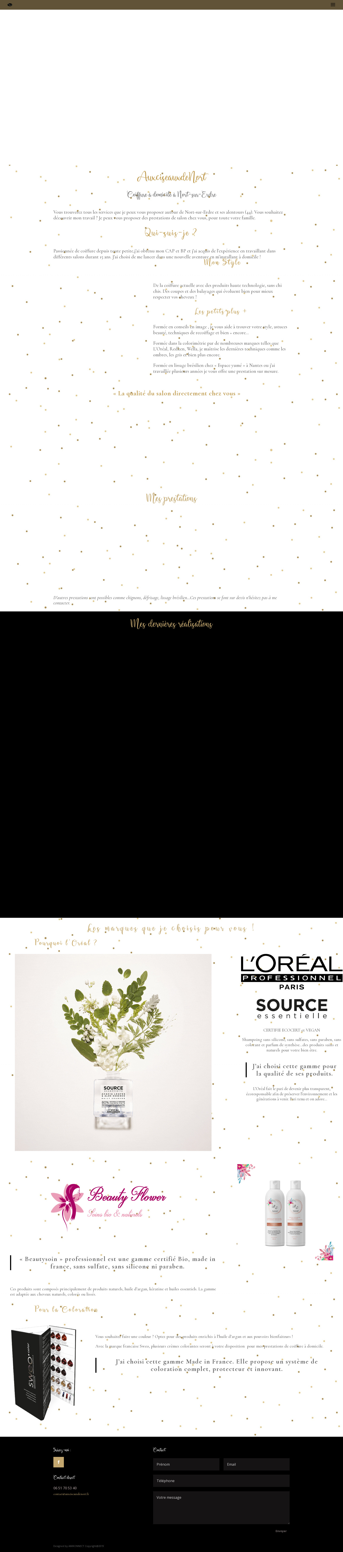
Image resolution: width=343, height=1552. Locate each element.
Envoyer (281, 1531)
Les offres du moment (258, 481)
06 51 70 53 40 (65, 1488)
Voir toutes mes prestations (79, 481)
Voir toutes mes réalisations (169, 893)
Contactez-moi (168, 482)
